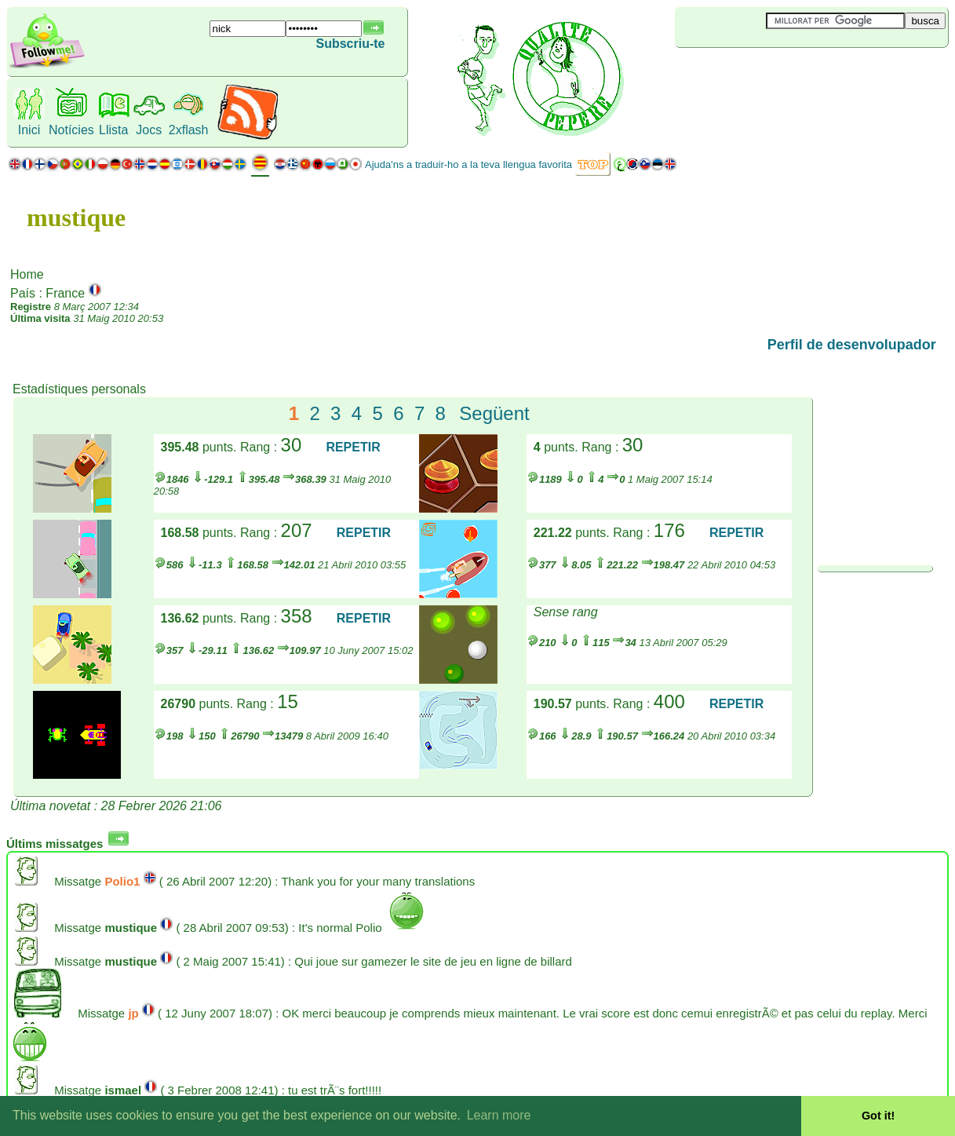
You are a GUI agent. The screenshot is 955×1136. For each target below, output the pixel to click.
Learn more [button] (499, 1115)
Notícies (71, 130)
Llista (113, 130)
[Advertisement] (768, 73)
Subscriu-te (350, 43)
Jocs (149, 130)
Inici (29, 130)
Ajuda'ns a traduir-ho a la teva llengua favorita (468, 164)
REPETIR (353, 447)
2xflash (189, 130)
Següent (494, 413)
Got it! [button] (878, 1115)
